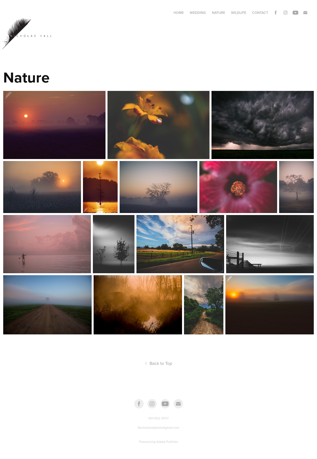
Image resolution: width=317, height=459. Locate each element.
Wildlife (238, 12)
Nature (218, 12)
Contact (260, 12)
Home (179, 12)
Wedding (198, 12)
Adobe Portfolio (167, 441)
